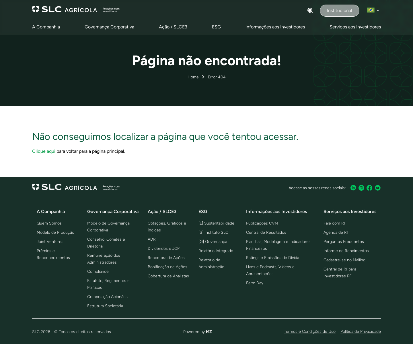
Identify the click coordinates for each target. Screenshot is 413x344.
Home (193, 77)
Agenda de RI (336, 232)
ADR (152, 239)
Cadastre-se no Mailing (344, 260)
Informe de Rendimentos (346, 250)
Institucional (339, 10)
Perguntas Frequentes (344, 241)
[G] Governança (212, 241)
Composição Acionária (107, 296)
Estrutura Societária (105, 306)
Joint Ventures (50, 241)
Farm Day (254, 283)
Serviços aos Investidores (355, 27)
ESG (216, 27)
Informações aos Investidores (275, 27)
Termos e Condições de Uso (310, 331)
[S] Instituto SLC (213, 232)
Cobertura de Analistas (168, 276)
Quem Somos (49, 223)
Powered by (197, 331)
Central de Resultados (266, 232)
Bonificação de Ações (167, 266)
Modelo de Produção (55, 232)
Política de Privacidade (360, 331)
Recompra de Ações (166, 257)
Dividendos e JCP (164, 248)
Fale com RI (334, 223)
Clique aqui (43, 151)
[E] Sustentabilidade (216, 223)
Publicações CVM (262, 223)
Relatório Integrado (215, 250)
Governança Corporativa (109, 27)
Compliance (98, 271)
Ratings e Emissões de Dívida (272, 257)
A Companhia (46, 27)
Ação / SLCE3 (173, 27)
